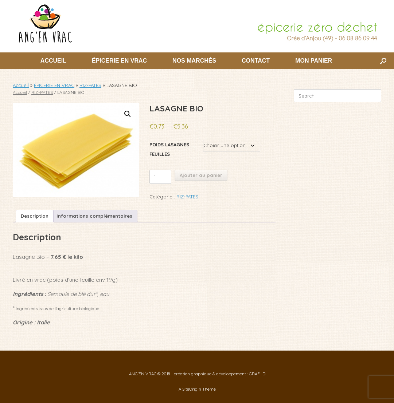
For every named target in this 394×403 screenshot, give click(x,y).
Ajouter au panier (201, 175)
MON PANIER (313, 61)
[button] (383, 60)
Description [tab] (34, 216)
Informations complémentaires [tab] (94, 216)
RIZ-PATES (90, 85)
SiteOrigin (191, 389)
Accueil (21, 85)
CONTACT (256, 61)
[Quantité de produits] (160, 177)
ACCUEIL (53, 61)
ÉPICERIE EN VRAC (119, 61)
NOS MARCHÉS (194, 61)
